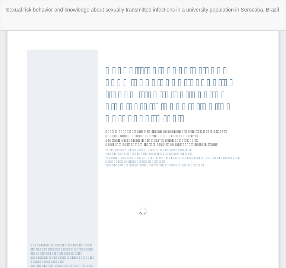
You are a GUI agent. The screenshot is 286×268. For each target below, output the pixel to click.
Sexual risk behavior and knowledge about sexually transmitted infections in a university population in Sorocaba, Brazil (142, 10)
